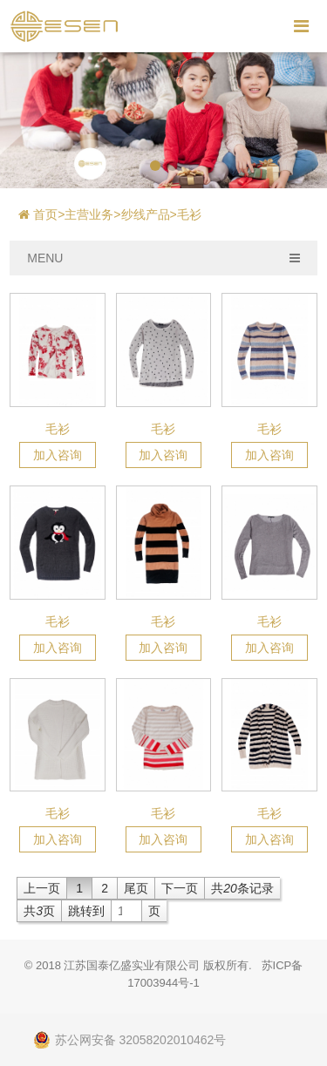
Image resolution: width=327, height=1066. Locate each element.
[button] (155, 165)
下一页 (179, 888)
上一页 (42, 888)
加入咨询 (57, 455)
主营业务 (89, 214)
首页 (49, 214)
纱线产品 (145, 214)
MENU (163, 258)
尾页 (136, 888)
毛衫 (189, 214)
